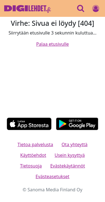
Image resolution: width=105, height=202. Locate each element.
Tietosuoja (31, 166)
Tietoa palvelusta (35, 144)
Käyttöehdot (33, 155)
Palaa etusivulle (52, 44)
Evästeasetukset (52, 176)
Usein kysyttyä (70, 155)
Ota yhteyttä (75, 144)
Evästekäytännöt (67, 166)
